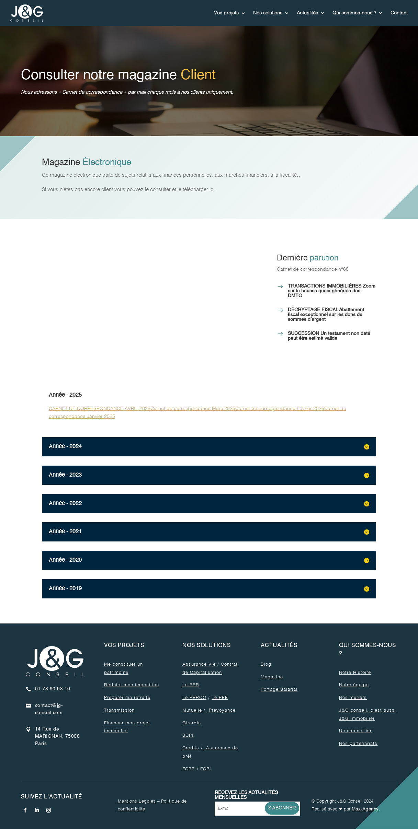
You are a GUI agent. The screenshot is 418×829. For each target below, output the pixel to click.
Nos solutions (267, 13)
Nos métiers (353, 698)
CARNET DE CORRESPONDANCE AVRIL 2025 (99, 408)
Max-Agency (365, 809)
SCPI (188, 735)
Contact (399, 13)
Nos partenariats (358, 744)
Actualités (307, 13)
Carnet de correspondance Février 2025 (279, 408)
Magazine (272, 677)
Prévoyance (221, 710)
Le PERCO (194, 698)
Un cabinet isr (355, 731)
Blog (266, 664)
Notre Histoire (355, 672)
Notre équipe (354, 685)
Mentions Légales (137, 801)
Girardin (191, 723)
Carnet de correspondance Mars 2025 (192, 408)
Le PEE (220, 698)
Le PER (190, 685)
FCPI (205, 769)
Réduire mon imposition (131, 685)
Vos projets (226, 13)
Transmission (119, 710)
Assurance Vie (199, 664)
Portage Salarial (279, 689)
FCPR (188, 769)
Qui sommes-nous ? (354, 13)
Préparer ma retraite (127, 698)
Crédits (190, 748)
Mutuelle (192, 710)
